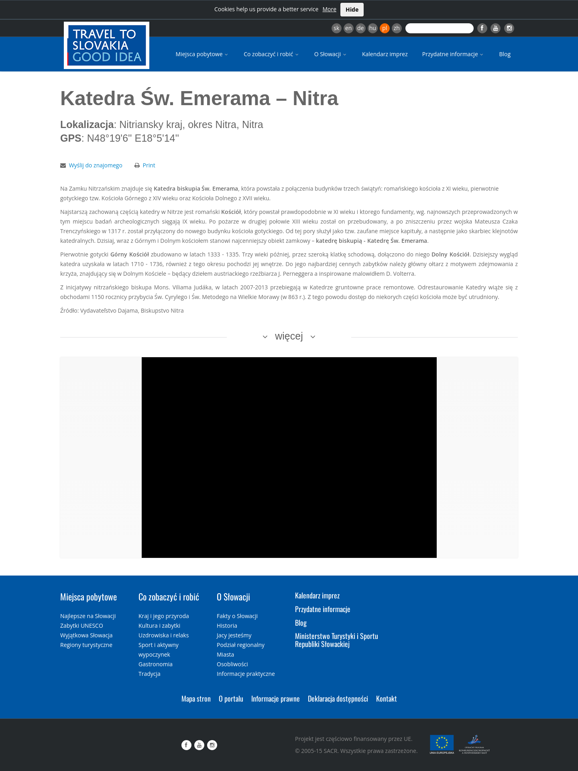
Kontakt (386, 698)
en (348, 28)
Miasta (225, 654)
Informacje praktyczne (246, 673)
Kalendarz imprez (385, 54)
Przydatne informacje (453, 54)
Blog (505, 54)
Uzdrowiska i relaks (163, 635)
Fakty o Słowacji (237, 616)
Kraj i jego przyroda (163, 616)
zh (397, 28)
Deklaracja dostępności (338, 698)
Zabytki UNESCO (81, 625)
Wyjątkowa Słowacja (86, 635)
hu (372, 28)
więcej (289, 336)
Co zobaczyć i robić (272, 54)
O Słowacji (331, 54)
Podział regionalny (241, 645)
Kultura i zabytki (159, 625)
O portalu (231, 698)
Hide (352, 9)
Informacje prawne (275, 698)
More (329, 9)
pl (384, 28)
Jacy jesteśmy (234, 635)
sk (336, 28)
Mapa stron (196, 698)
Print (149, 165)
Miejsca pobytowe (203, 54)
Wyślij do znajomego (95, 165)
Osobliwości (232, 664)
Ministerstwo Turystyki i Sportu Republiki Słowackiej (336, 640)
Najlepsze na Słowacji (88, 616)
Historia (227, 625)
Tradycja (149, 673)
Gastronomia (155, 664)
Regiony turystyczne (86, 645)
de (360, 28)
